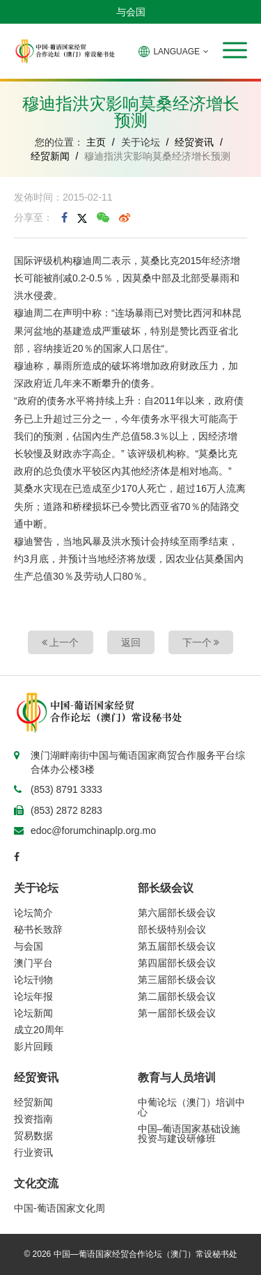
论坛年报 (33, 996)
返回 (131, 642)
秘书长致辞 (38, 929)
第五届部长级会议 (177, 946)
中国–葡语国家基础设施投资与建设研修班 (189, 1133)
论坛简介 (33, 912)
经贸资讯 (194, 142)
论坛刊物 (33, 979)
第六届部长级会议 (177, 912)
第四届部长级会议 (177, 962)
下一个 (201, 642)
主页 (96, 142)
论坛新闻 (33, 1013)
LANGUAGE (174, 51)
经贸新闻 (50, 156)
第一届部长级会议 (177, 1013)
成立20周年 (39, 1029)
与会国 (130, 11)
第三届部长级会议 (177, 979)
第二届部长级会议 (177, 996)
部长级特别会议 (172, 929)
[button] (235, 50)
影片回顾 (33, 1046)
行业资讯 (33, 1152)
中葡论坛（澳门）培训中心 (191, 1107)
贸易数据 (33, 1135)
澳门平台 (33, 962)
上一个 (60, 642)
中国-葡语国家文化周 (59, 1208)
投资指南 (33, 1119)
